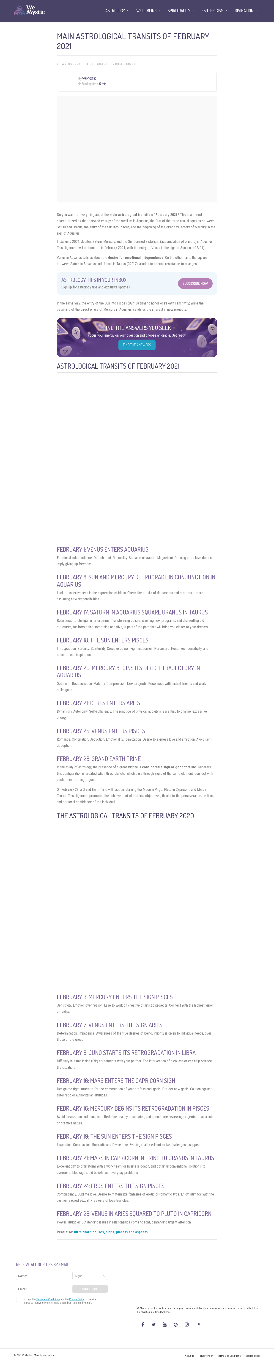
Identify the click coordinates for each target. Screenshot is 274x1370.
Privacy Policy (206, 1355)
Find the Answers (137, 345)
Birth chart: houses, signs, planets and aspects (111, 1232)
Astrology (71, 64)
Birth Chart (96, 64)
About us (189, 1355)
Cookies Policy (252, 1355)
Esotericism (213, 10)
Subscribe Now (195, 283)
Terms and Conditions (229, 1355)
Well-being (146, 10)
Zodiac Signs (124, 64)
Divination (244, 10)
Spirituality (179, 10)
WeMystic (89, 78)
